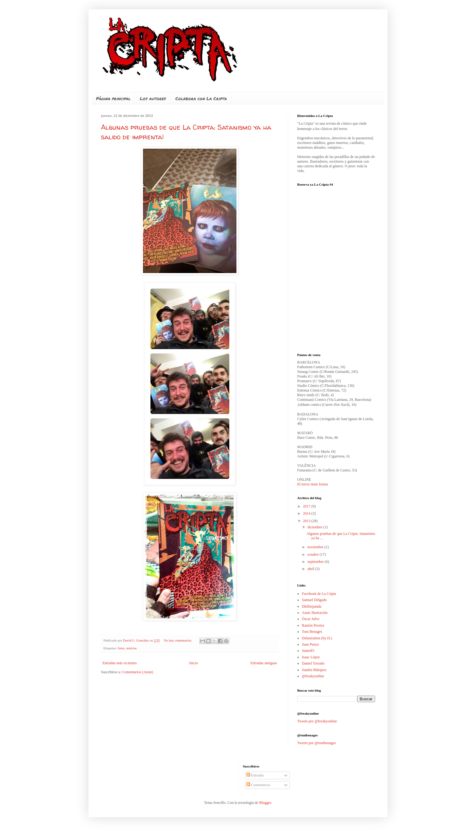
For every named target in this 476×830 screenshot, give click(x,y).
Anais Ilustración (314, 612)
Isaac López (311, 657)
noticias (131, 648)
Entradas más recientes (119, 663)
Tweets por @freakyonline (317, 721)
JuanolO (308, 650)
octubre (313, 554)
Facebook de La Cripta (319, 593)
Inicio (193, 663)
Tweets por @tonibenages (316, 743)
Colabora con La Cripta (201, 98)
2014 (307, 513)
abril (311, 569)
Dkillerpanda (311, 606)
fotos (121, 648)
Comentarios (258, 785)
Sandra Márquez (314, 670)
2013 (307, 521)
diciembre (315, 527)
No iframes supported (344, 266)
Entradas (255, 775)
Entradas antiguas (263, 663)
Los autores (153, 98)
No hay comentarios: (178, 640)
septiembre (316, 561)
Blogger (265, 802)
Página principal (113, 98)
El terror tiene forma (312, 484)
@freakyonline (313, 676)
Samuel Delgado (314, 600)
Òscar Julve (310, 619)
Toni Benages (312, 631)
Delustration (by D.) (317, 638)
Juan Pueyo (310, 644)
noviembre (315, 547)
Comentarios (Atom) (137, 672)
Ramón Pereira (313, 625)
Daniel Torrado (313, 663)
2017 (307, 506)
